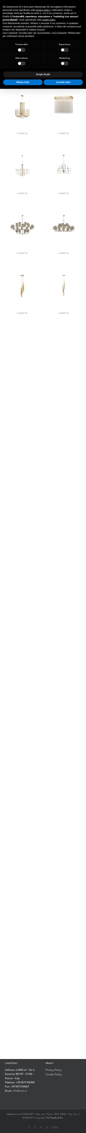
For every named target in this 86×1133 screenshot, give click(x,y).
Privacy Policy (54, 1070)
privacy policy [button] (43, 10)
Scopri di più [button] (43, 74)
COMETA (22, 134)
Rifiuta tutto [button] (22, 82)
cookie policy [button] (48, 19)
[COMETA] (22, 111)
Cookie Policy (54, 1074)
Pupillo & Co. (57, 1118)
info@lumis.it (19, 1091)
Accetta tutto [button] (63, 82)
